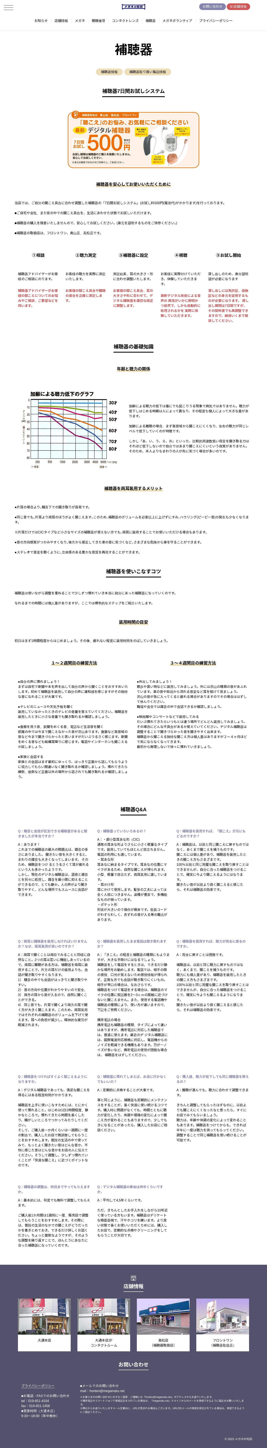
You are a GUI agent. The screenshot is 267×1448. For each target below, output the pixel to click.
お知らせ (41, 21)
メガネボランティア (177, 21)
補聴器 (151, 21)
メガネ (80, 21)
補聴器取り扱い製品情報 (147, 72)
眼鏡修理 (98, 21)
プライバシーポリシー (216, 21)
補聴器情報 (109, 72)
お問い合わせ (213, 6)
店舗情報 (240, 6)
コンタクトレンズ (125, 21)
